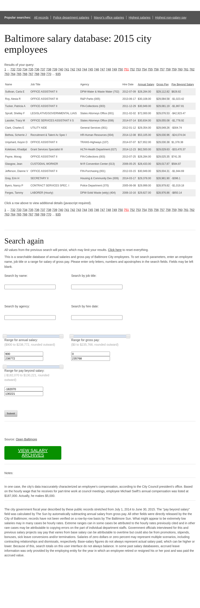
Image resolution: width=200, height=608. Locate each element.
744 (84, 69)
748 (108, 69)
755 (150, 69)
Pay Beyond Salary (183, 84)
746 (96, 69)
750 (120, 69)
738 (48, 69)
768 (36, 74)
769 (42, 74)
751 (126, 69)
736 (36, 69)
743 (78, 69)
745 (90, 69)
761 (186, 69)
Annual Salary (146, 84)
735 (30, 69)
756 (156, 69)
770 (48, 74)
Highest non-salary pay (170, 17)
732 (12, 69)
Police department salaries (71, 17)
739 (54, 69)
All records (41, 17)
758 (168, 69)
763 (6, 74)
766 (24, 74)
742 (72, 69)
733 (18, 69)
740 (60, 69)
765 (18, 74)
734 (24, 69)
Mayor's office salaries (109, 17)
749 (114, 69)
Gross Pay (162, 84)
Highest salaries (139, 17)
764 (12, 74)
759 (174, 69)
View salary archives (33, 452)
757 (162, 69)
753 (138, 69)
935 (58, 74)
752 (132, 69)
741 (66, 69)
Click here (115, 250)
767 (30, 74)
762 (192, 69)
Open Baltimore (26, 439)
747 (102, 69)
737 (42, 69)
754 (144, 69)
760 (179, 69)
